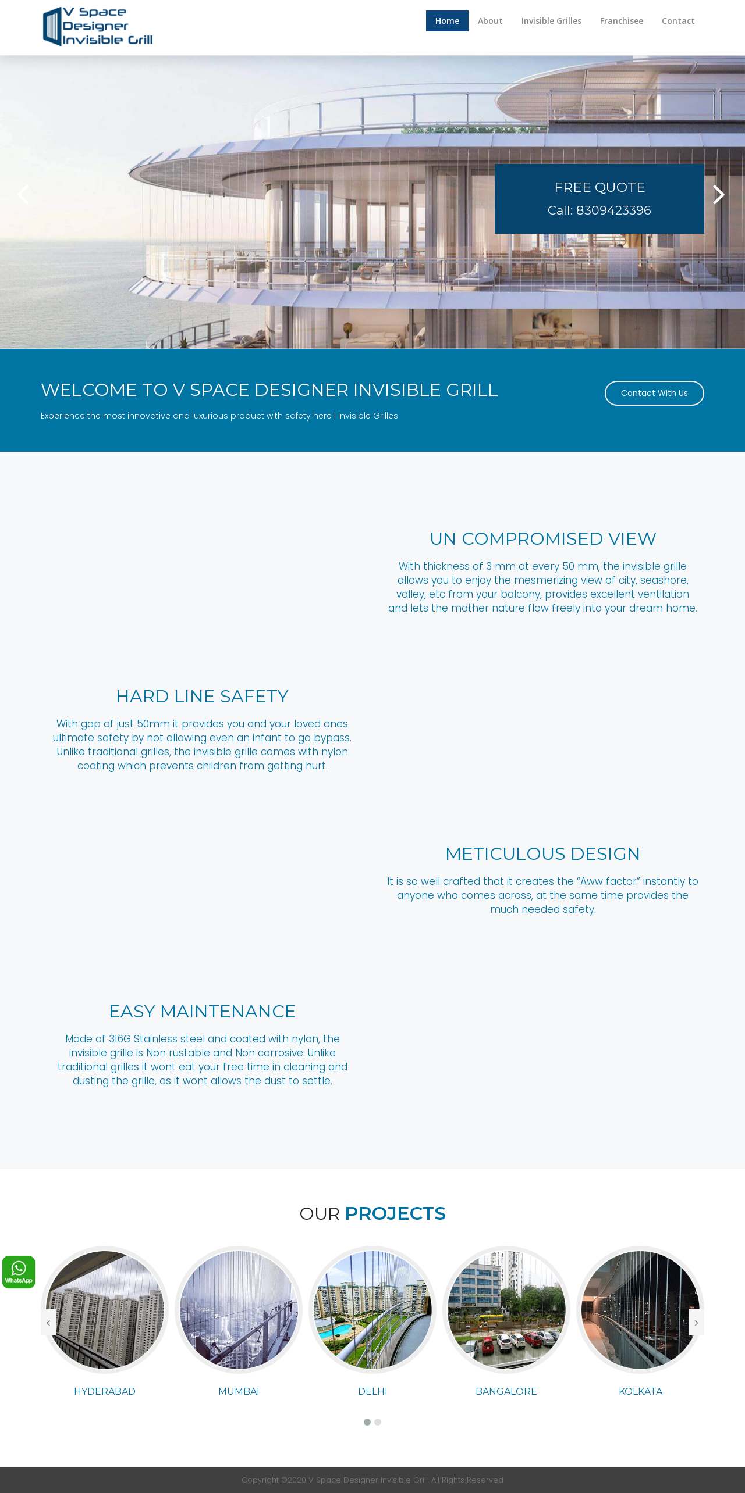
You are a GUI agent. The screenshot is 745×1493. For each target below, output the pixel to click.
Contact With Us (654, 393)
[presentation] (48, 1322)
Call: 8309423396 (599, 210)
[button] (22, 202)
